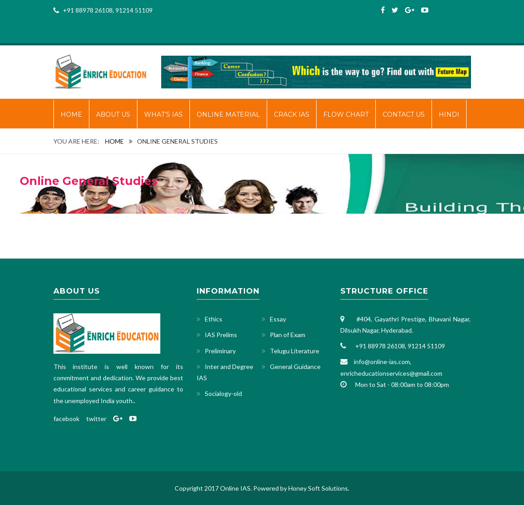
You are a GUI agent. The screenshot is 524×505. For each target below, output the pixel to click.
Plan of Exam (287, 334)
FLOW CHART (346, 114)
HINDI (449, 114)
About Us (113, 114)
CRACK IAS (291, 114)
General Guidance (295, 366)
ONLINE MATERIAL (228, 114)
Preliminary (220, 351)
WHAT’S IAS (163, 114)
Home (71, 114)
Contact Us (404, 114)
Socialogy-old (223, 393)
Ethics (213, 319)
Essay (278, 319)
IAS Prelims (221, 334)
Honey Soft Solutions (318, 488)
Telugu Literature (294, 351)
